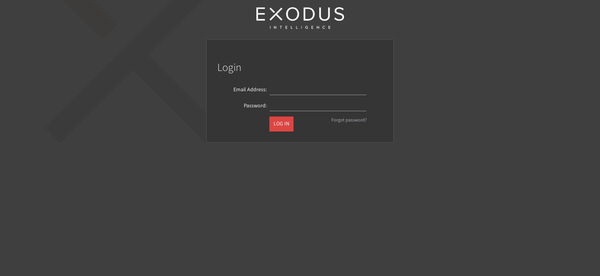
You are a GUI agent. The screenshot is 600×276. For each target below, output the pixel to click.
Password (255, 105)
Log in (281, 124)
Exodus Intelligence (300, 18)
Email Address (249, 89)
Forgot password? (349, 120)
